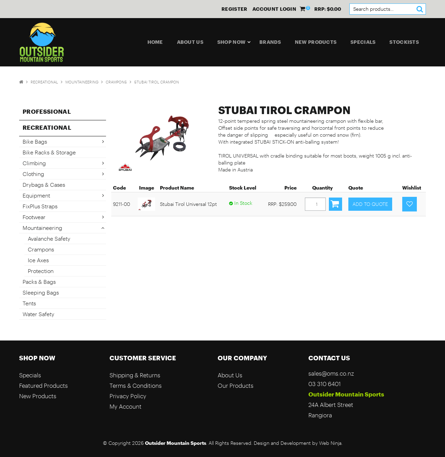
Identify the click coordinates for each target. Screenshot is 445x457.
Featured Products (43, 385)
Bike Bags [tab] (35, 141)
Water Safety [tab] (38, 314)
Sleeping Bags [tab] (41, 292)
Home (155, 42)
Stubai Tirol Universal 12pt (188, 204)
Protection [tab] (41, 270)
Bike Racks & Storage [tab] (49, 152)
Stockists (404, 42)
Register (234, 9)
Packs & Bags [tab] (39, 281)
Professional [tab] (47, 111)
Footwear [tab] (34, 217)
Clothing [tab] (33, 173)
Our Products (235, 385)
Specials (362, 42)
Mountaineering (81, 82)
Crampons (116, 82)
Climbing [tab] (34, 163)
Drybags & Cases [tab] (44, 184)
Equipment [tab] (36, 195)
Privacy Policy (128, 396)
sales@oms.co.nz (331, 373)
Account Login (274, 9)
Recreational (44, 82)
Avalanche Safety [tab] (49, 238)
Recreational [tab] (47, 127)
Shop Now (231, 42)
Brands (270, 42)
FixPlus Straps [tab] (40, 206)
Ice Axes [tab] (38, 260)
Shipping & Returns (135, 375)
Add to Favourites (409, 204)
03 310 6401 (324, 383)
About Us (190, 42)
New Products (316, 42)
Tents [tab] (29, 303)
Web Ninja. (330, 443)
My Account (125, 406)
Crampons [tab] (41, 249)
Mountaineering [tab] (42, 227)
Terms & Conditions (136, 385)
